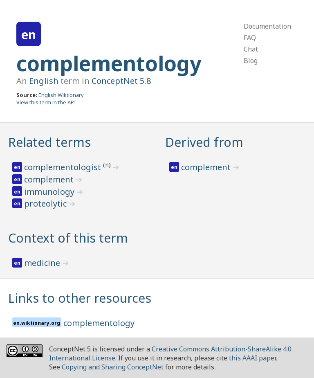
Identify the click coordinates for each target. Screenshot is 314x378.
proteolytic (46, 203)
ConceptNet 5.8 (121, 80)
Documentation (267, 26)
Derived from (204, 142)
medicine (43, 262)
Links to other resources (79, 298)
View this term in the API (46, 102)
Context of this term (68, 238)
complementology (109, 63)
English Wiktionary (61, 95)
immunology (50, 191)
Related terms (49, 142)
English (43, 80)
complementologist (63, 167)
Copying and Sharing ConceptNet (113, 366)
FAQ (250, 37)
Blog (251, 60)
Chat (251, 49)
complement (50, 179)
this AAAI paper (252, 357)
